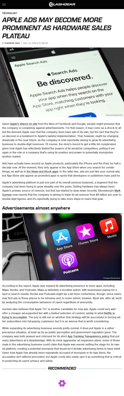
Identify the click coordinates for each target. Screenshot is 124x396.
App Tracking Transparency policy (88, 336)
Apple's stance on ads (23, 124)
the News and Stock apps (42, 171)
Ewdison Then (12, 43)
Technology (9, 13)
